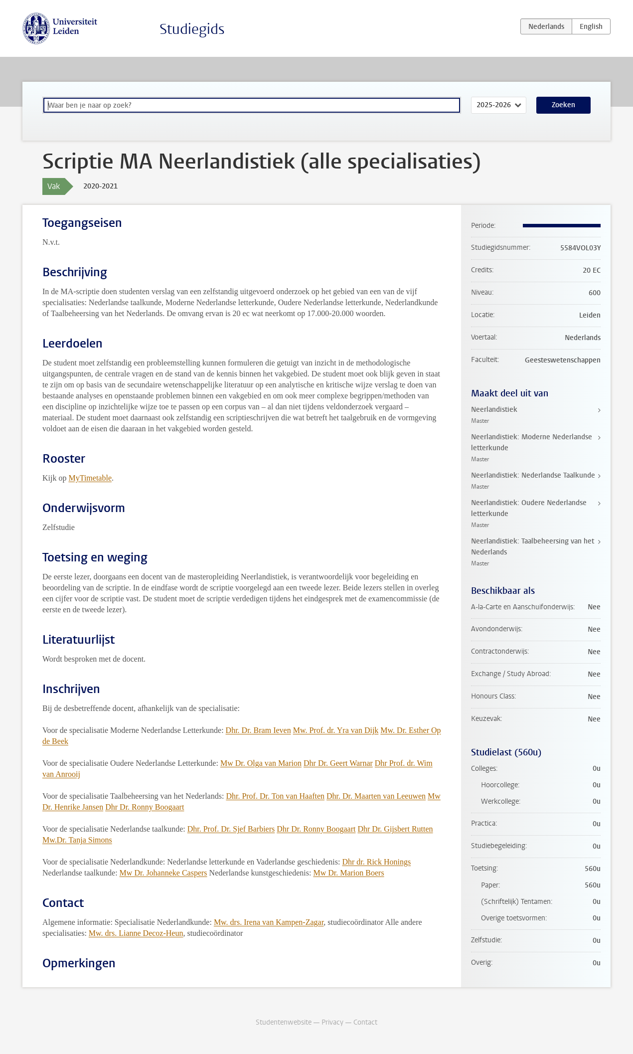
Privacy (332, 1022)
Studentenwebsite (284, 1022)
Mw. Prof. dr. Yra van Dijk (336, 730)
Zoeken (563, 105)
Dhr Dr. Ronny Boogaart (144, 807)
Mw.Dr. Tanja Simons (77, 840)
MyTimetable (90, 478)
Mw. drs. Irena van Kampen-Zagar (268, 922)
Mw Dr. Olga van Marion (261, 763)
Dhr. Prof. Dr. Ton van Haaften (275, 796)
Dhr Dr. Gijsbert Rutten (395, 829)
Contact (365, 1022)
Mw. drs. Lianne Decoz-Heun (136, 933)
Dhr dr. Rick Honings (376, 862)
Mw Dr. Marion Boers (348, 873)
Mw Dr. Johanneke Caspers (163, 873)
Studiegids (192, 29)
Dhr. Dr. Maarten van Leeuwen (376, 796)
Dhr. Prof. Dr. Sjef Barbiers (231, 829)
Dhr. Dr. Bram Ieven (258, 730)
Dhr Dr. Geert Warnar (338, 763)
